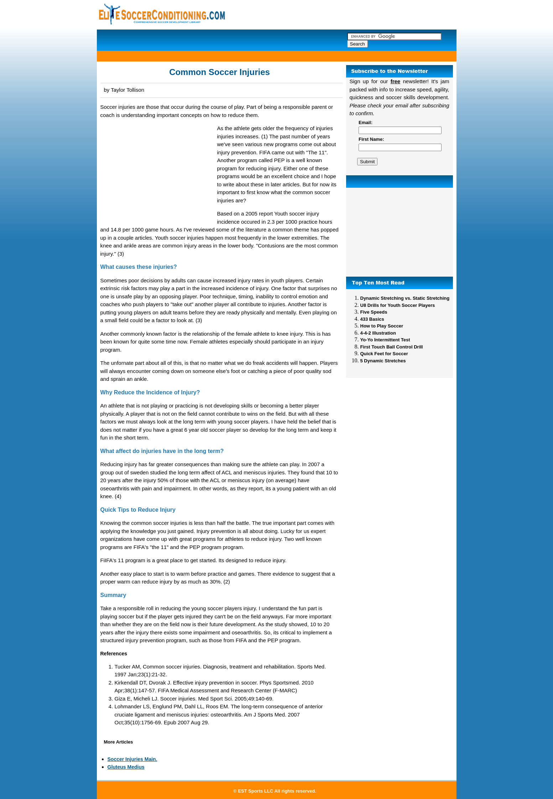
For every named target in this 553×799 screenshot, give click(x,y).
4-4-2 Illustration (378, 333)
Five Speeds (373, 312)
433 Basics (372, 319)
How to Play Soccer (381, 326)
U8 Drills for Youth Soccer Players (397, 305)
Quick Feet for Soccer (384, 353)
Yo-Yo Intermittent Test (385, 339)
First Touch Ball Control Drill (391, 347)
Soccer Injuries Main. (132, 759)
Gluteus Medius (126, 767)
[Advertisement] (399, 232)
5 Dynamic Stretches (383, 360)
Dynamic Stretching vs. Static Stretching (405, 298)
